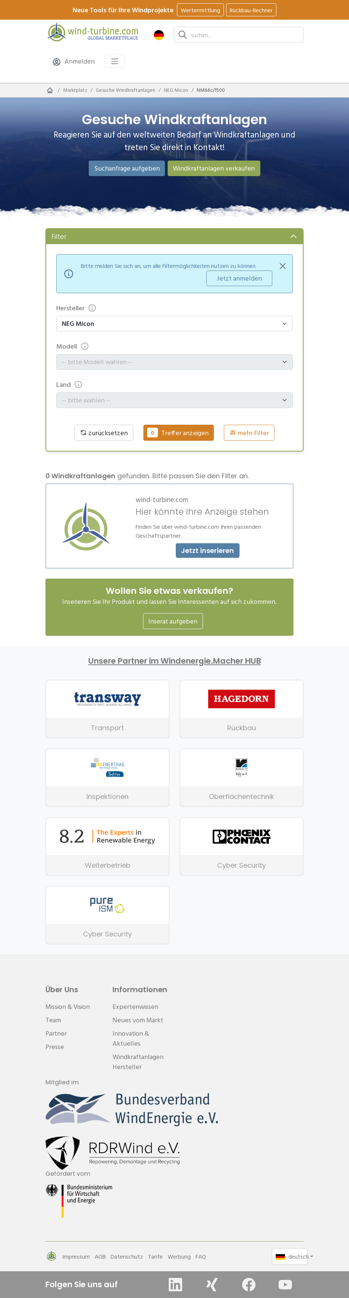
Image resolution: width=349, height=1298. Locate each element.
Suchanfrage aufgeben (127, 168)
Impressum (76, 1256)
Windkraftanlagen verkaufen (214, 168)
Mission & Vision (67, 1006)
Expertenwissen (135, 1006)
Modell (72, 346)
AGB (100, 1256)
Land (69, 384)
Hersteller (76, 308)
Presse (54, 1046)
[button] (159, 34)
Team (53, 1020)
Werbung (179, 1256)
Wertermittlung (200, 10)
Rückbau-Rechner (251, 10)
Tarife (155, 1256)
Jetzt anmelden (239, 278)
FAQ (201, 1256)
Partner (56, 1033)
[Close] (282, 266)
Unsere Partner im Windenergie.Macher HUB (174, 661)
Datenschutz (127, 1256)
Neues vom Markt (137, 1020)
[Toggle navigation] (114, 61)
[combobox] (171, 362)
